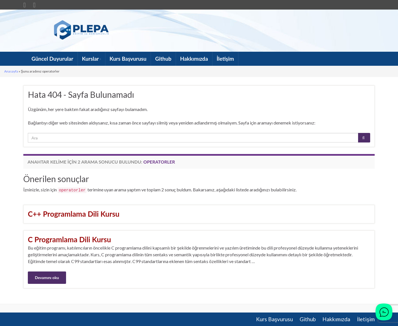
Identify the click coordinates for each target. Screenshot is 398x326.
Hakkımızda (194, 58)
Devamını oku (47, 277)
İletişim (225, 58)
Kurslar (91, 58)
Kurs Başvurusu (128, 58)
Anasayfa (11, 71)
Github (163, 58)
